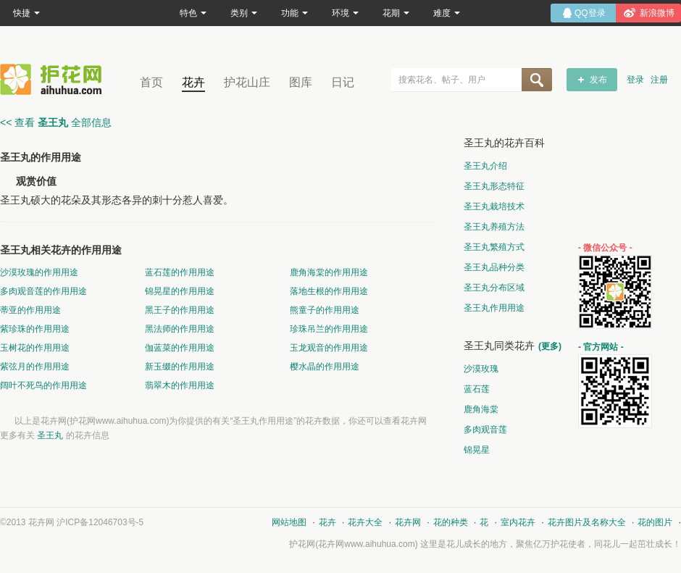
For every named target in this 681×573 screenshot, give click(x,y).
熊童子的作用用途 (324, 310)
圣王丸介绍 (485, 166)
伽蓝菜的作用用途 (179, 348)
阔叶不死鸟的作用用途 (43, 385)
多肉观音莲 (485, 429)
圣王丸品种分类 (494, 267)
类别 (243, 13)
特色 (193, 13)
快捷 (26, 13)
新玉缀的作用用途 (179, 366)
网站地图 (289, 522)
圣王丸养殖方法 (494, 227)
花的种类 (450, 522)
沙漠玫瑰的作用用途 (39, 272)
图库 (300, 82)
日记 (342, 82)
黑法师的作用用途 (179, 329)
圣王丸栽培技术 (494, 206)
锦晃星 (477, 450)
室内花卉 (518, 522)
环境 (345, 13)
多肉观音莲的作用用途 (43, 291)
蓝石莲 (477, 389)
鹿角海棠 (481, 409)
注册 (659, 80)
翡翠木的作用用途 (179, 385)
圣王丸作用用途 (494, 308)
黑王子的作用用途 (179, 310)
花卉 (193, 82)
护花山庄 (247, 82)
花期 (396, 13)
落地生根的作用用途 (329, 291)
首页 (151, 82)
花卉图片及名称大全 (587, 522)
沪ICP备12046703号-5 (100, 522)
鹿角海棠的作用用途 (329, 272)
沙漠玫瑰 (481, 369)
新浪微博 (657, 13)
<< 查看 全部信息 (56, 122)
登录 (635, 80)
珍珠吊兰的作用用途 (329, 329)
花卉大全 (365, 522)
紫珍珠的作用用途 (35, 329)
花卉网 (54, 79)
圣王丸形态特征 (494, 186)
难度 (446, 13)
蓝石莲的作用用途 (179, 272)
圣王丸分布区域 (494, 288)
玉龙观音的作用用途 (329, 348)
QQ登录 (590, 13)
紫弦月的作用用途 (35, 366)
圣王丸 (50, 435)
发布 (598, 80)
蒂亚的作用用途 (30, 310)
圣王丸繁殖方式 (494, 247)
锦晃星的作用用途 (179, 291)
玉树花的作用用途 (35, 348)
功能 (294, 13)
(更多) (549, 346)
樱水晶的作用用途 (324, 366)
